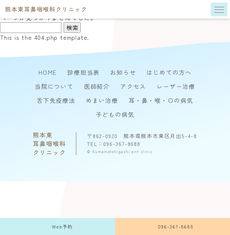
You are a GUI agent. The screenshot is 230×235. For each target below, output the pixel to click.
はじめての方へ (169, 72)
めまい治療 (102, 100)
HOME (47, 72)
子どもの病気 (115, 114)
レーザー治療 (175, 86)
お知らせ (123, 72)
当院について (54, 86)
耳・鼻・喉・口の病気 (161, 100)
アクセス (133, 86)
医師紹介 (97, 86)
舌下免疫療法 (56, 100)
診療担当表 (83, 72)
